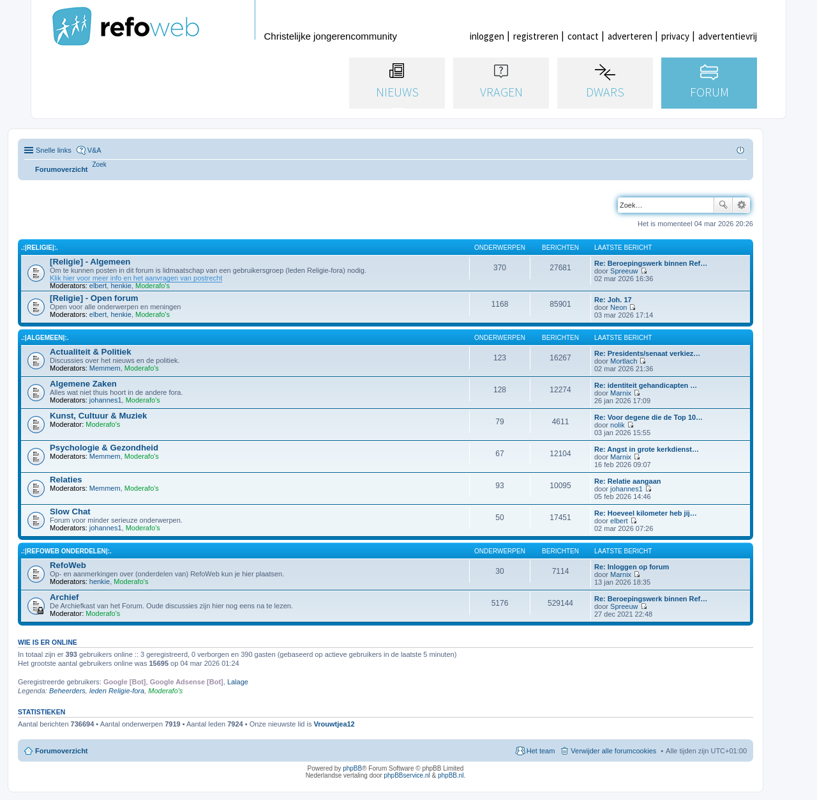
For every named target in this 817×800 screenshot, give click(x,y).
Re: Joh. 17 (613, 300)
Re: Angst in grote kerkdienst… (646, 449)
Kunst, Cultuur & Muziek (98, 415)
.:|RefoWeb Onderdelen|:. (66, 551)
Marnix (620, 393)
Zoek (723, 205)
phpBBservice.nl (407, 775)
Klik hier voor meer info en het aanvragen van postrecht (136, 278)
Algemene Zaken (83, 383)
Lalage (237, 682)
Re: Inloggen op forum (631, 567)
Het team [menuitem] (541, 751)
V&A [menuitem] (94, 150)
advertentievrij (727, 36)
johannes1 (105, 400)
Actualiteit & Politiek (90, 352)
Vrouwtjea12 (334, 724)
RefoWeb (68, 565)
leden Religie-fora (116, 691)
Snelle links (53, 150)
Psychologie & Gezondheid (104, 447)
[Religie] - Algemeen (90, 261)
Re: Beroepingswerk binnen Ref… (650, 263)
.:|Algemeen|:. (44, 337)
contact (583, 36)
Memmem (105, 368)
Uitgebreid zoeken (741, 205)
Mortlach (623, 361)
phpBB (352, 768)
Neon (618, 307)
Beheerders (67, 691)
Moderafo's (152, 285)
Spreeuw (624, 271)
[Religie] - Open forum (94, 298)
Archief (64, 597)
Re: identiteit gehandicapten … (645, 385)
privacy (675, 36)
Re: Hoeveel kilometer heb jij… (645, 513)
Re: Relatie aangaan (627, 481)
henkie (120, 285)
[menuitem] (100, 164)
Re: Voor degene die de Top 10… (648, 417)
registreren (535, 36)
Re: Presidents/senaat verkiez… (647, 353)
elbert (98, 285)
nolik (617, 425)
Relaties (66, 479)
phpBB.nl (451, 775)
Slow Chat (70, 511)
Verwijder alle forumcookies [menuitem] (613, 751)
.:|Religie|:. (39, 247)
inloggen (487, 36)
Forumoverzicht (61, 751)
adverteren (630, 36)
